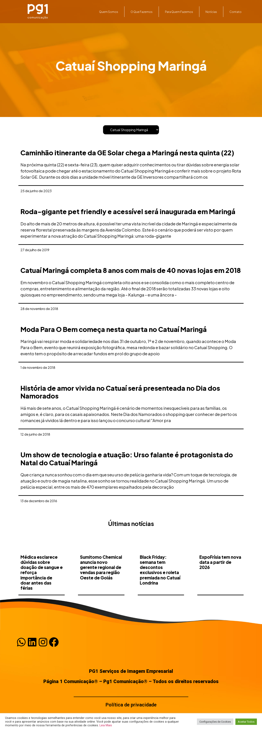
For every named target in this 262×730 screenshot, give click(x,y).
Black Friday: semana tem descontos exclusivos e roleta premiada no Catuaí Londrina (160, 586)
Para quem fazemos (179, 12)
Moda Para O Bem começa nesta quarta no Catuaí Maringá (113, 329)
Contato (235, 12)
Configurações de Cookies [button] (215, 721)
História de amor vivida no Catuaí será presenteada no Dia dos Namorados (120, 392)
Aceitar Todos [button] (246, 721)
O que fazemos (141, 12)
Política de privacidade (131, 705)
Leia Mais (105, 725)
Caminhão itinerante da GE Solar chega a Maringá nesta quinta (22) (127, 153)
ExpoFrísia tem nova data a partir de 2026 (220, 578)
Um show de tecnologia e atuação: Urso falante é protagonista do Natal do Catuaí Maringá (126, 459)
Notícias (211, 12)
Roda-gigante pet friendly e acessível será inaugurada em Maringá (127, 211)
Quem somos (108, 12)
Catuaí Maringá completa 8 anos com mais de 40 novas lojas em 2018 (130, 270)
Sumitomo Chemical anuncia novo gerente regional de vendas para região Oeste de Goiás (101, 583)
